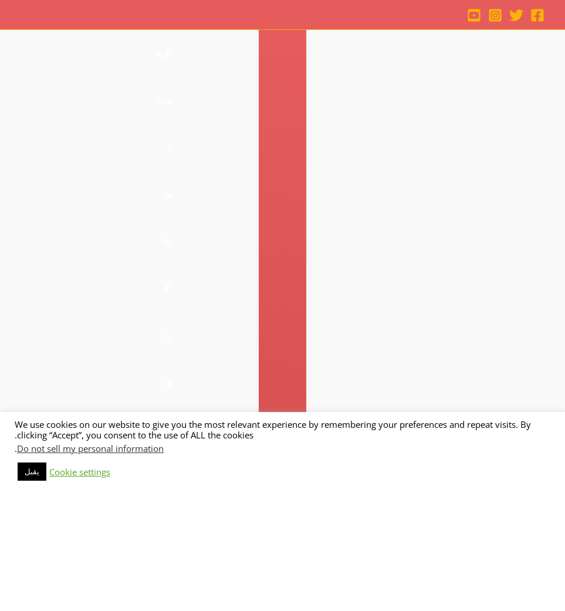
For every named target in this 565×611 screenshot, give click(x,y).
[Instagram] (495, 15)
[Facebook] (537, 15)
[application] (323, 53)
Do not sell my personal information (90, 561)
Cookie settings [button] (79, 584)
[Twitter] (516, 15)
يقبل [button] (32, 584)
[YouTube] (474, 15)
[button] (26, 101)
